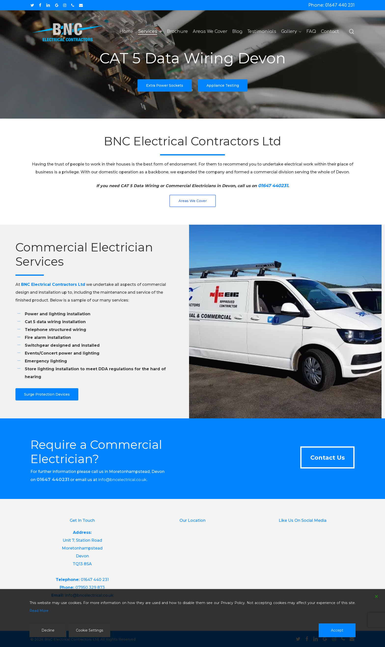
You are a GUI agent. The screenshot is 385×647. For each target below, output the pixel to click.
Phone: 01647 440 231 (331, 5)
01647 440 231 (95, 579)
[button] (165, 85)
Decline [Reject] (48, 630)
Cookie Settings (89, 630)
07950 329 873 (90, 587)
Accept (337, 630)
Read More (39, 610)
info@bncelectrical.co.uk (122, 479)
